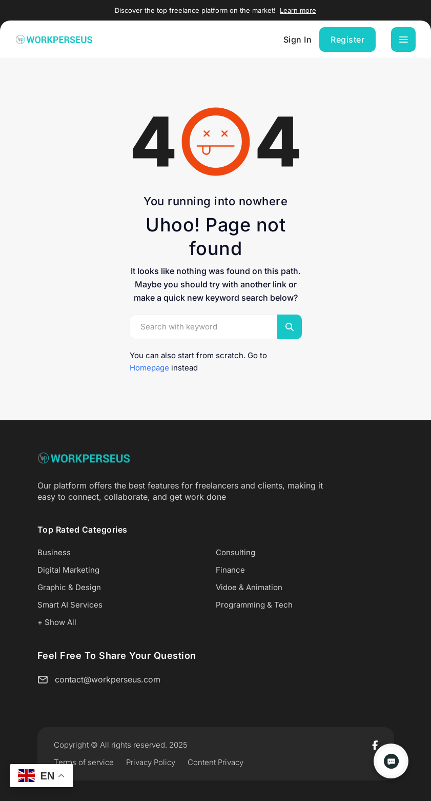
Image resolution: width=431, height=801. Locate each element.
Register (347, 39)
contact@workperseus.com (107, 679)
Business (54, 552)
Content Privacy (215, 762)
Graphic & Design (69, 587)
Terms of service (84, 762)
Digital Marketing (68, 570)
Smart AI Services (69, 605)
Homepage (149, 368)
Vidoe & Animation (249, 587)
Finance (230, 570)
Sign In (297, 39)
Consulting (235, 552)
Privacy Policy (150, 762)
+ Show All (56, 622)
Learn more (298, 10)
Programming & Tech (254, 605)
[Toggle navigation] (403, 39)
